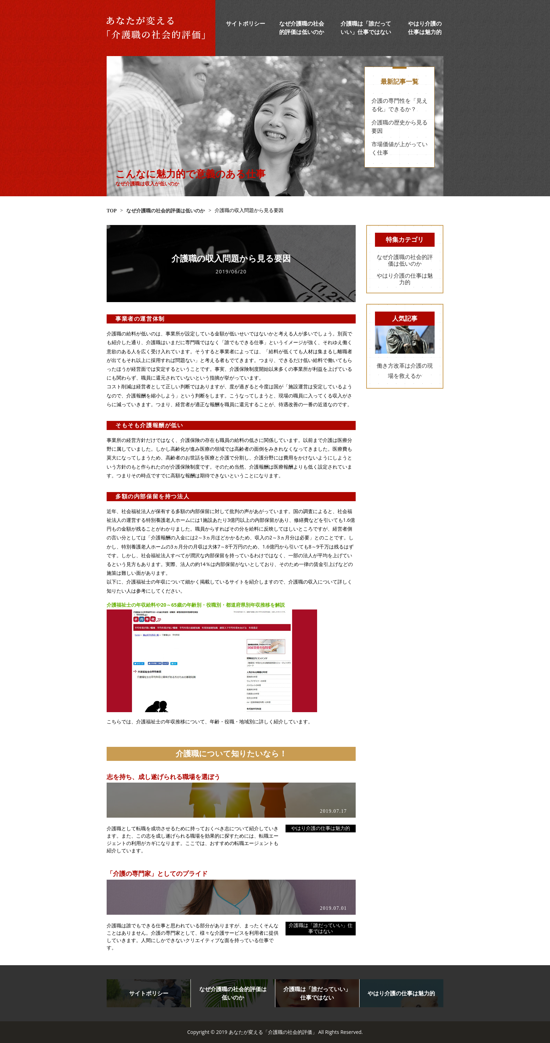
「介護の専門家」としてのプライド (157, 873)
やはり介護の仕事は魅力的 (320, 828)
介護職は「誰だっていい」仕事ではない (321, 928)
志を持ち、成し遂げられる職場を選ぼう (163, 776)
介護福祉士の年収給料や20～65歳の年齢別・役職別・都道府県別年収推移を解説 (196, 604)
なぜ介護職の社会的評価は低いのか (405, 260)
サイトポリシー (245, 24)
